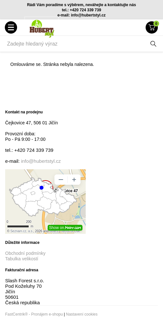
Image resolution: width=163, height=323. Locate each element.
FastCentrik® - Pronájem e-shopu (34, 314)
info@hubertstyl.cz (41, 161)
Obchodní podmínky (25, 253)
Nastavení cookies (82, 314)
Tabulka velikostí (21, 258)
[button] (11, 27)
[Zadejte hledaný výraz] (75, 43)
